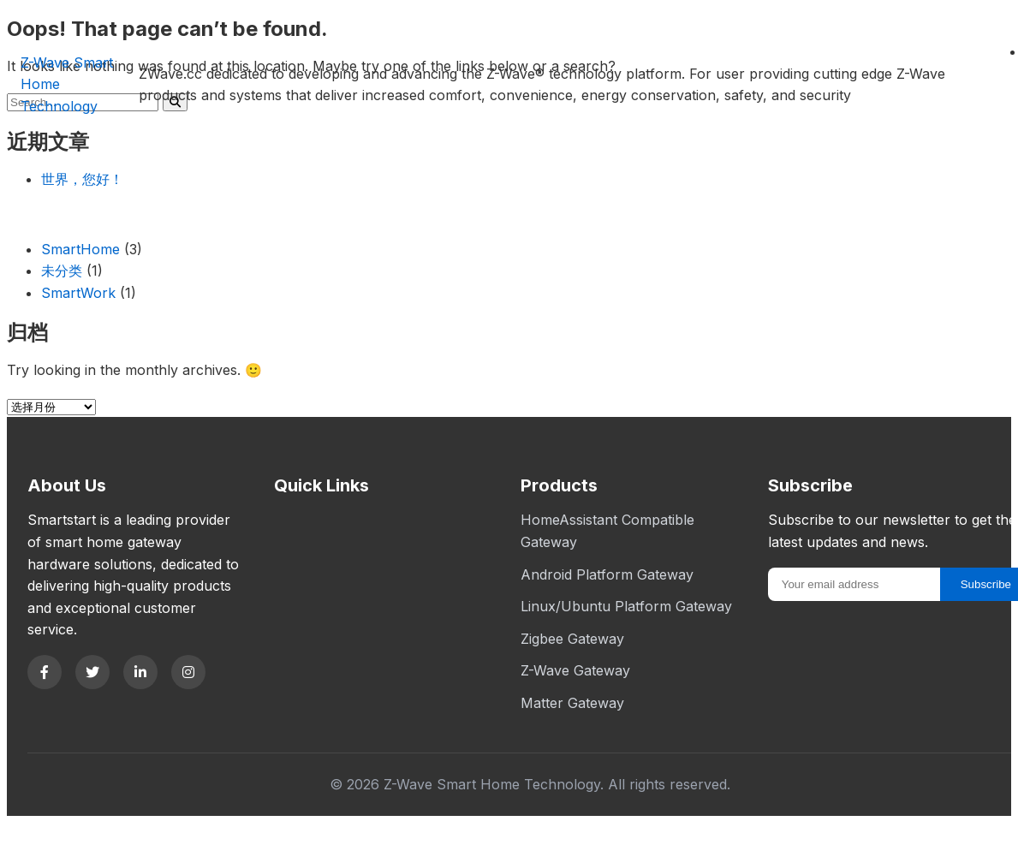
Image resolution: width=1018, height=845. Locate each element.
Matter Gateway (572, 702)
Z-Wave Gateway (575, 670)
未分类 (61, 270)
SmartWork (78, 292)
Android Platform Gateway (607, 574)
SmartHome (80, 249)
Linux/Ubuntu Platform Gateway (626, 606)
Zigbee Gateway (572, 638)
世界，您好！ (82, 178)
